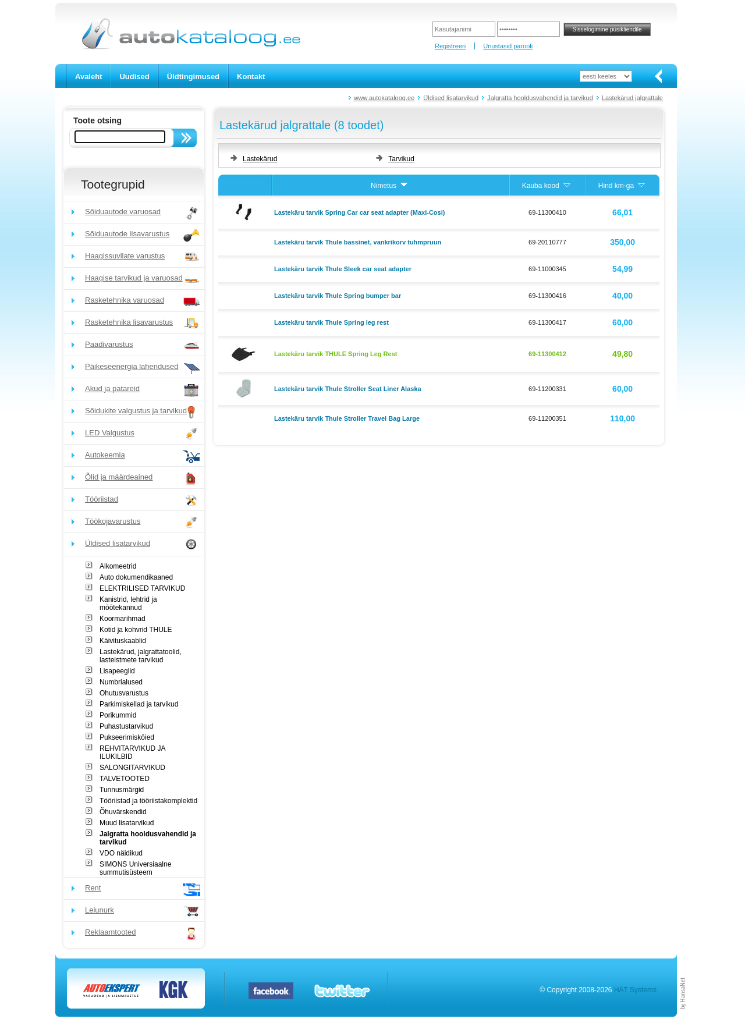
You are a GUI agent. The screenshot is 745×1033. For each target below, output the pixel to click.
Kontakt (251, 76)
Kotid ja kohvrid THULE (136, 630)
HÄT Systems (635, 990)
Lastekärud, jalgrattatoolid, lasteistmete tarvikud (141, 656)
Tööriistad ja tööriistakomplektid (148, 801)
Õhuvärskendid (123, 812)
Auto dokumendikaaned (136, 577)
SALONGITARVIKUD (132, 768)
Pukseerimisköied (127, 737)
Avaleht (88, 76)
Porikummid (118, 715)
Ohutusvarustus (124, 693)
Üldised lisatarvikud (450, 97)
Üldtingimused (193, 76)
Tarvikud (401, 159)
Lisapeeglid (117, 671)
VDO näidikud (121, 853)
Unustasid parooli (508, 45)
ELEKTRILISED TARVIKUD (142, 588)
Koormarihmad (123, 619)
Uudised (134, 76)
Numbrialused (121, 682)
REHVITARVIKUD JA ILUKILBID (132, 752)
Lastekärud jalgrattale (632, 97)
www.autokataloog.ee (384, 97)
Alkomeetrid (118, 566)
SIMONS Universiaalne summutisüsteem (135, 868)
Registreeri (450, 45)
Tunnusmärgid (122, 790)
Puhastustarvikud (126, 726)
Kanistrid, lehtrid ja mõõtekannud (128, 603)
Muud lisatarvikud (127, 823)
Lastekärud (260, 159)
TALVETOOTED (125, 779)
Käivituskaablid (123, 641)
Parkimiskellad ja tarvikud (139, 704)
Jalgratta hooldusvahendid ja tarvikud (540, 97)
